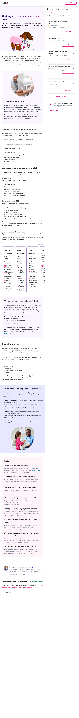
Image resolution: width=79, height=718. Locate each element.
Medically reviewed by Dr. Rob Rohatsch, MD (20, 567)
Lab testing (32, 251)
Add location (54, 110)
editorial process (17, 587)
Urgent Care (8, 13)
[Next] (42, 243)
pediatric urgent (36, 470)
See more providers (61, 96)
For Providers (56, 3)
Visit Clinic (68, 31)
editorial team (29, 587)
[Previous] (39, 243)
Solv (3, 13)
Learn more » (8, 333)
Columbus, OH (52, 12)
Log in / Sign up (70, 3)
